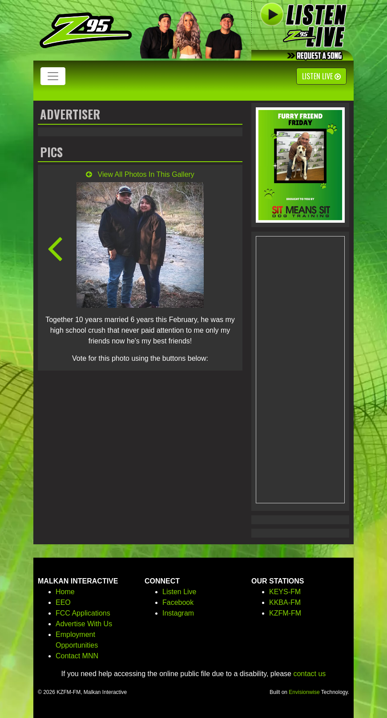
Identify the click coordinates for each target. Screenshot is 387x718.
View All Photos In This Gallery (140, 174)
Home (65, 592)
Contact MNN (77, 656)
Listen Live (321, 76)
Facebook (178, 602)
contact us (309, 673)
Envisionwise (304, 692)
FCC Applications (83, 613)
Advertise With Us (84, 624)
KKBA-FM (285, 602)
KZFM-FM (285, 613)
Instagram (178, 613)
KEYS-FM (285, 592)
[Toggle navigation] (52, 76)
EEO (63, 602)
